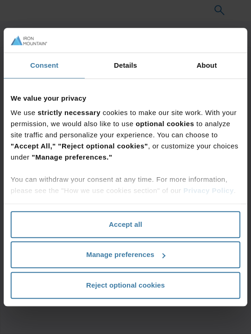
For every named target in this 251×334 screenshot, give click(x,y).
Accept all (125, 224)
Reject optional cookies (125, 285)
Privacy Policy (208, 190)
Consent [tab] (44, 65)
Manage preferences (125, 254)
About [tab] (206, 65)
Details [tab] (125, 65)
